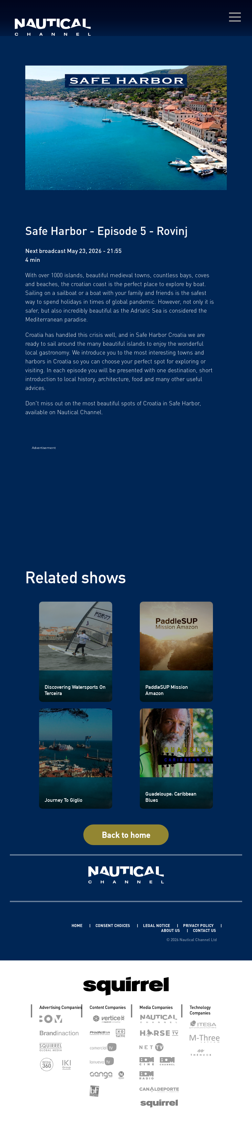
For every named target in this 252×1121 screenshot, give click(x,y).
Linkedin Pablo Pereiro (40, 925)
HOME (77, 925)
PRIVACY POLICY (199, 925)
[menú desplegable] (235, 17)
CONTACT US (204, 930)
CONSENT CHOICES (113, 925)
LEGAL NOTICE (157, 925)
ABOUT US (171, 930)
